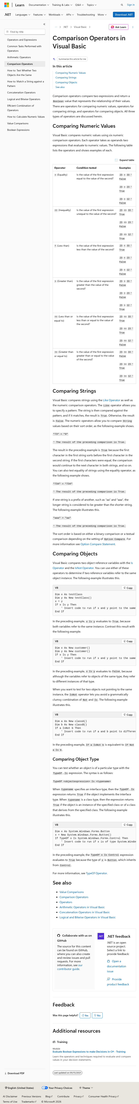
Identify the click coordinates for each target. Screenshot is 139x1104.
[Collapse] (44, 24)
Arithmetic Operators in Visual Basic (82, 907)
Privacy (78, 1096)
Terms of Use (10, 1101)
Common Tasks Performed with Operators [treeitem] (24, 48)
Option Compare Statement (98, 544)
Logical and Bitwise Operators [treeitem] (23, 99)
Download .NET (124, 14)
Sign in (131, 4)
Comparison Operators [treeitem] (20, 64)
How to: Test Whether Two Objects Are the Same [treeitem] (21, 73)
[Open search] (122, 5)
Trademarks (28, 1101)
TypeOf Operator (96, 873)
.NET (65, 27)
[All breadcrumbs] (56, 27)
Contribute (63, 1096)
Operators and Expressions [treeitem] (22, 39)
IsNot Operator (84, 568)
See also (60, 87)
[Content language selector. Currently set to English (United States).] (19, 1088)
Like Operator (111, 400)
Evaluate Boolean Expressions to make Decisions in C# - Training (89, 1051)
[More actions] (133, 27)
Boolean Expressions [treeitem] (18, 129)
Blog (47, 1096)
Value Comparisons (72, 892)
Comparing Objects (66, 82)
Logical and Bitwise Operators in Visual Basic (88, 917)
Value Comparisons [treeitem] (17, 123)
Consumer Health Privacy (103, 1096)
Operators (66, 902)
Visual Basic (80, 27)
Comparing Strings (66, 77)
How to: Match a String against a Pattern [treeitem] (25, 84)
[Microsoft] (6, 5)
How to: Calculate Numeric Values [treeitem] (26, 116)
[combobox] (24, 32)
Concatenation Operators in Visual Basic (85, 912)
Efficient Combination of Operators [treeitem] (20, 108)
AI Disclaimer (10, 1096)
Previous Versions (31, 1096)
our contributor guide (70, 967)
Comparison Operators (74, 897)
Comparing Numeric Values (71, 72)
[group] (94, 603)
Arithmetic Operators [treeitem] (19, 57)
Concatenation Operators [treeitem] (21, 92)
